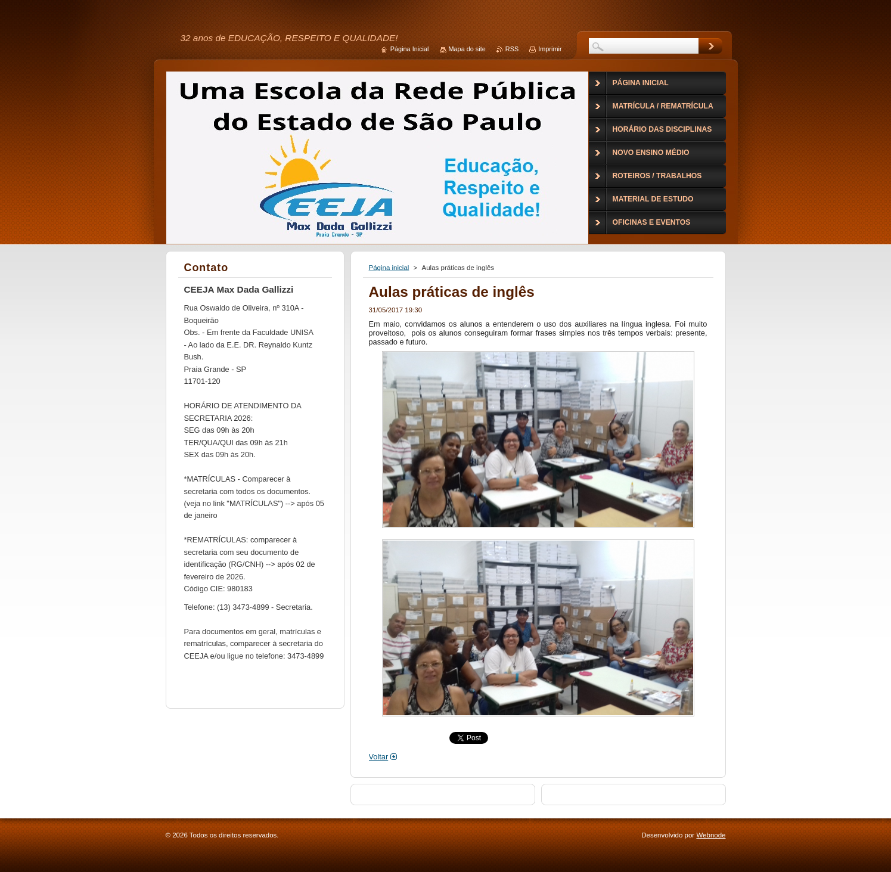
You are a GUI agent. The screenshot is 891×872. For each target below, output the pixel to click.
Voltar (379, 756)
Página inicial (389, 267)
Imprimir (549, 48)
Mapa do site (467, 48)
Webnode (710, 835)
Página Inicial (409, 48)
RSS (512, 48)
